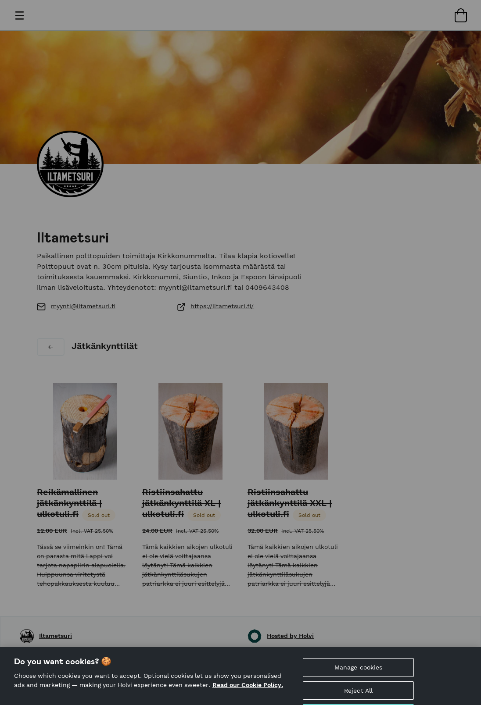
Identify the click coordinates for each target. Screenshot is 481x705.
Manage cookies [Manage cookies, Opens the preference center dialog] (358, 672)
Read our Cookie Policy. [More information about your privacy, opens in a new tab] (247, 690)
